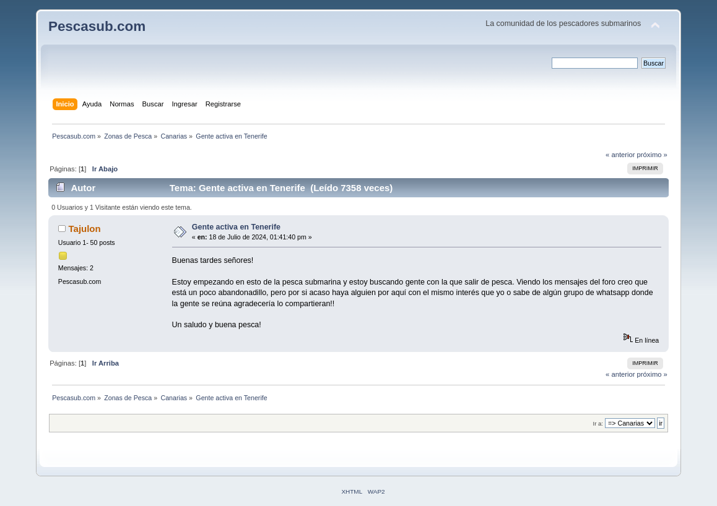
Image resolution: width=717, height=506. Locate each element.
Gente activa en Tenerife (236, 227)
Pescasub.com (97, 26)
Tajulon (85, 228)
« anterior (620, 154)
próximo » (652, 154)
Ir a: (598, 423)
